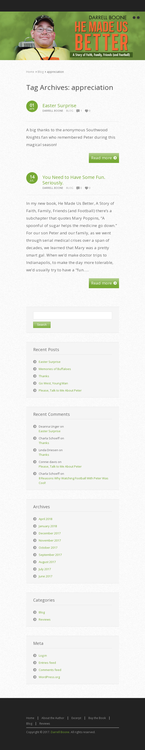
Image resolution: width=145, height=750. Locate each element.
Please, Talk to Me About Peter (60, 390)
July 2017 (45, 569)
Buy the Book (97, 718)
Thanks (44, 376)
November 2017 (50, 540)
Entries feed (47, 663)
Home (30, 72)
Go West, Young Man (53, 383)
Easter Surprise (59, 105)
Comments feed (50, 670)
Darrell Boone (60, 732)
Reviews (45, 619)
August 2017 (47, 562)
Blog (41, 72)
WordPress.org (49, 677)
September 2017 (50, 555)
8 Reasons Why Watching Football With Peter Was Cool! (73, 480)
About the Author (53, 718)
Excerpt (76, 718)
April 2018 (45, 519)
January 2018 (48, 526)
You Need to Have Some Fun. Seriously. (73, 180)
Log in (43, 655)
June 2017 (45, 576)
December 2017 (50, 533)
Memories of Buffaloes (55, 369)
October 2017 (48, 547)
